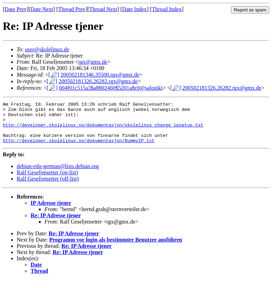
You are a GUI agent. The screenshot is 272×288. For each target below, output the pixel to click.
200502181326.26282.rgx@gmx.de (98, 81)
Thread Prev (71, 9)
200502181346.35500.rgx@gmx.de (99, 75)
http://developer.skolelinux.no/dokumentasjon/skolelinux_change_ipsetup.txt (103, 130)
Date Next (42, 9)
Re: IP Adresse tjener (56, 224)
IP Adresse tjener (51, 211)
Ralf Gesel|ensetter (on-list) (47, 181)
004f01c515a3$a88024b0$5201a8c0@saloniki (111, 88)
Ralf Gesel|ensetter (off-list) (48, 187)
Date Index (134, 9)
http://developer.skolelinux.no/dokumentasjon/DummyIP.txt (79, 149)
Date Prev (16, 9)
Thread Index (167, 9)
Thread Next (103, 9)
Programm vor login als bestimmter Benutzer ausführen (115, 248)
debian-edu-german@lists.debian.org (58, 174)
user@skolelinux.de (47, 49)
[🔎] (53, 75)
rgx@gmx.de (92, 62)
